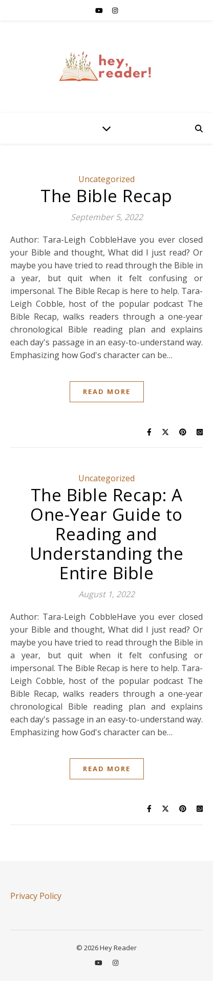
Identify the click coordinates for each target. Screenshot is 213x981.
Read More (107, 391)
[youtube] (99, 10)
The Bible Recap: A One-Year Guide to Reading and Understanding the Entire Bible (107, 533)
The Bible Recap (106, 195)
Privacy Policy (35, 895)
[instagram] (115, 10)
